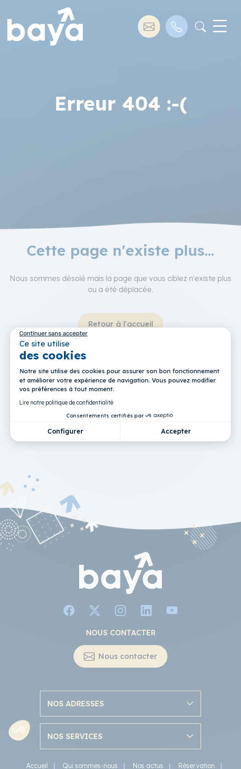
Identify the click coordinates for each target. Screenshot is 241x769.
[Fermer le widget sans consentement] (53, 333)
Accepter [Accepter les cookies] (176, 431)
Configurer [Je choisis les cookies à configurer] (65, 431)
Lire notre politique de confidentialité (66, 402)
